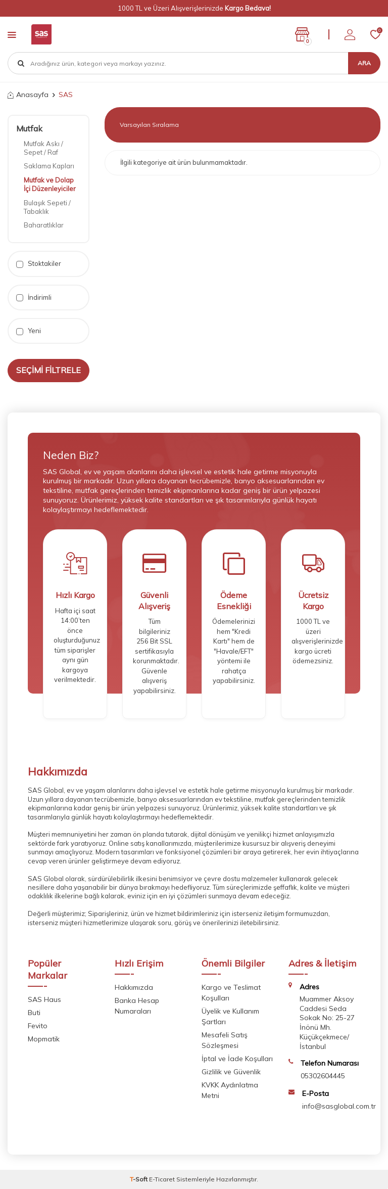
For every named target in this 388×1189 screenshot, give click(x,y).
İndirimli (34, 297)
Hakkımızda (134, 987)
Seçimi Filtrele (48, 370)
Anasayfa (28, 94)
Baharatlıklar (44, 225)
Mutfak (29, 128)
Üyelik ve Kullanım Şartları (230, 1016)
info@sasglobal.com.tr (339, 1106)
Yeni (28, 331)
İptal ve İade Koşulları (237, 1058)
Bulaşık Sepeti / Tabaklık (47, 207)
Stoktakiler (38, 263)
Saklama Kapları (49, 166)
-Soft (139, 1179)
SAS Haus (44, 999)
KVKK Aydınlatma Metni (230, 1090)
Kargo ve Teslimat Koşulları (231, 992)
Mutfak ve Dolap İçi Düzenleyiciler (50, 184)
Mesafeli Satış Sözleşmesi (225, 1040)
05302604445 (323, 1075)
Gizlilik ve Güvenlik (231, 1071)
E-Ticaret (162, 1179)
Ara (364, 63)
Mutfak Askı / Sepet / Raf (43, 148)
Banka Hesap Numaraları (137, 1006)
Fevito (37, 1025)
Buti (34, 1012)
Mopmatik (44, 1038)
